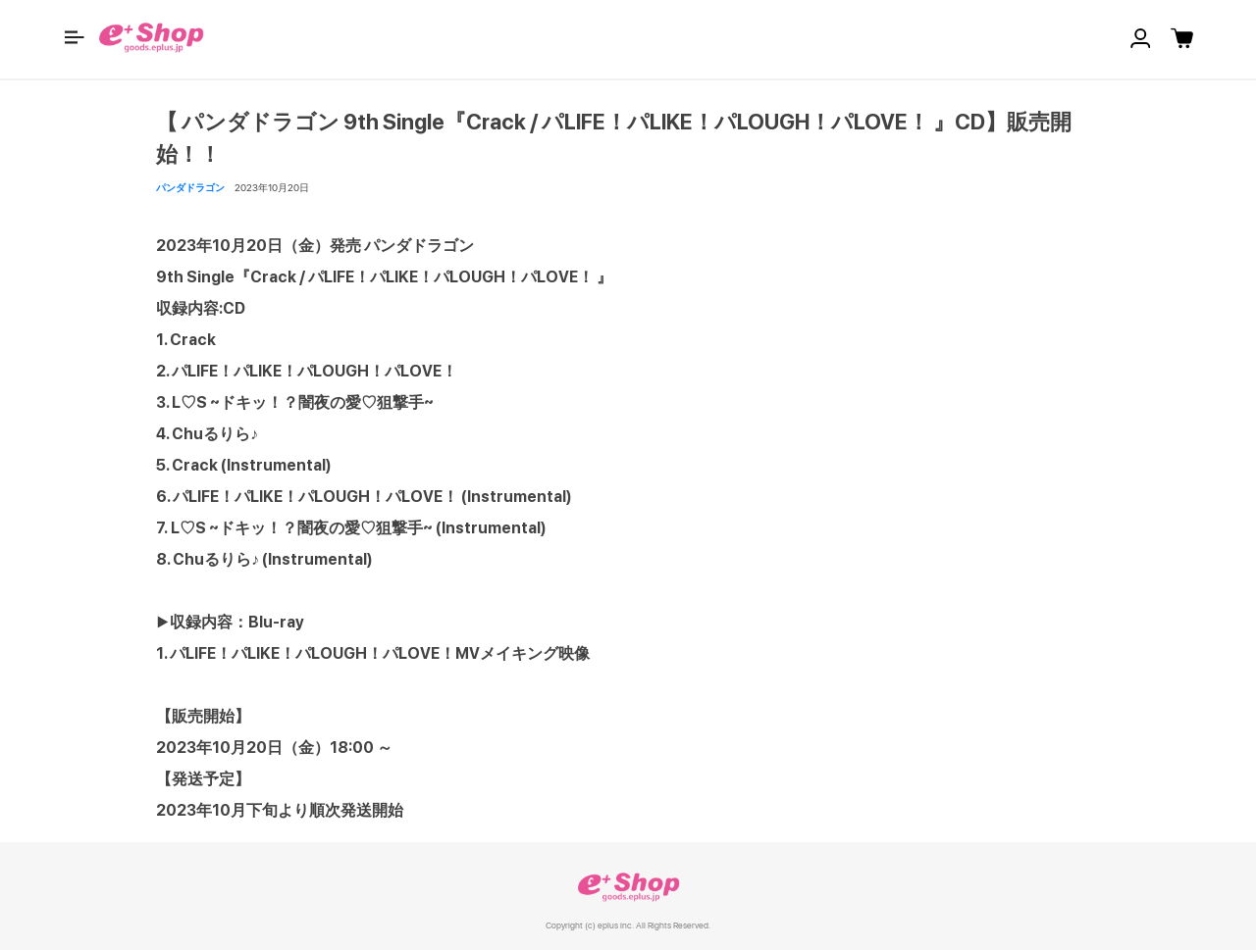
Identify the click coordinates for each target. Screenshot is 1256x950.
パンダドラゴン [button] (190, 187)
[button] (74, 37)
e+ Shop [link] (628, 887)
